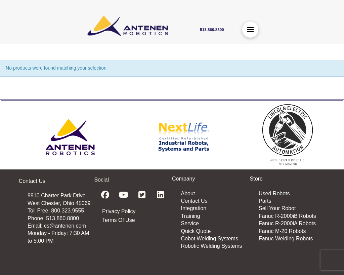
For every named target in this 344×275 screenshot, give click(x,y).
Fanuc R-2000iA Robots (287, 223)
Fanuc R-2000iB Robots (287, 216)
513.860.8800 (62, 218)
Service (190, 223)
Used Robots (274, 193)
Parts (265, 201)
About (188, 193)
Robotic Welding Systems (211, 246)
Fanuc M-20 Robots (282, 231)
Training (190, 216)
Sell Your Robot (277, 208)
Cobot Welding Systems (209, 238)
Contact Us (194, 201)
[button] (250, 30)
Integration (193, 208)
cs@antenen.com (65, 226)
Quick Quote (196, 231)
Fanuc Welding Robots (286, 238)
